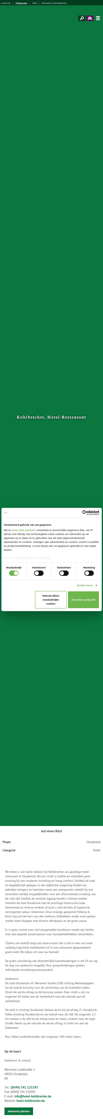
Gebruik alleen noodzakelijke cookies (50, 599)
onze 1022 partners (24, 529)
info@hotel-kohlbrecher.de (33, 1096)
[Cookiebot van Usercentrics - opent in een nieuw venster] (84, 512)
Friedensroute (21, 3)
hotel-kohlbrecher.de (31, 1101)
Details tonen (85, 585)
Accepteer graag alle (83, 599)
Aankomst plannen (19, 1111)
